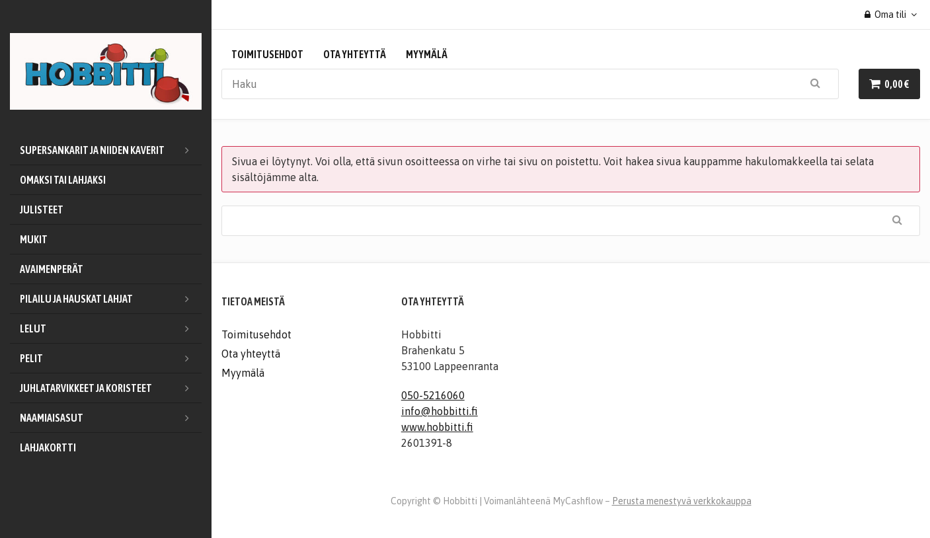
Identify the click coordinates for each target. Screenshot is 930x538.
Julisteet (41, 209)
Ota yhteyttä (354, 54)
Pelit (111, 358)
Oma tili (886, 14)
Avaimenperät (51, 269)
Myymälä (426, 54)
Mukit (34, 239)
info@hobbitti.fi (439, 411)
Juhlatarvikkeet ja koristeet (111, 388)
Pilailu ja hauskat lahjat (111, 298)
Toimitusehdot (267, 54)
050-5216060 (433, 395)
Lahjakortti (48, 447)
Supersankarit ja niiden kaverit (111, 150)
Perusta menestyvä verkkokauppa (682, 501)
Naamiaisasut (111, 417)
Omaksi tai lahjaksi (63, 180)
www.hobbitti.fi (437, 427)
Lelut (111, 328)
